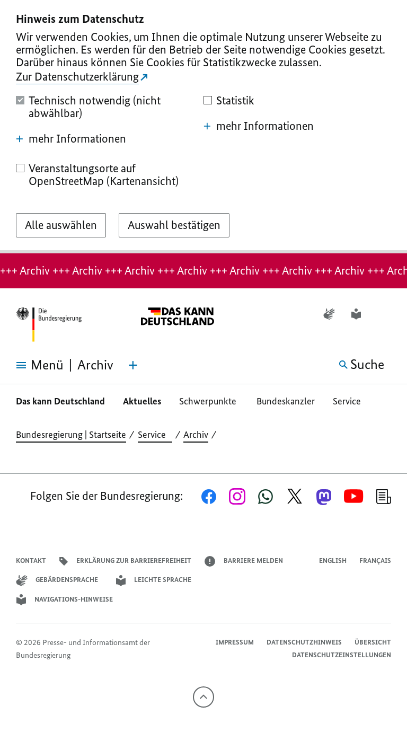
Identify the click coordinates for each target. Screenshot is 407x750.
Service (350, 401)
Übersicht (373, 642)
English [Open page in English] (333, 560)
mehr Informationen (71, 139)
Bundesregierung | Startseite (71, 434)
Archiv (195, 434)
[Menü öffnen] (32, 365)
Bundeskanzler (285, 401)
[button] (384, 314)
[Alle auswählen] (61, 225)
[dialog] (203, 126)
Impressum (235, 642)
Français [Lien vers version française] (375, 560)
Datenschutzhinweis (304, 642)
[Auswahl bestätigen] (174, 225)
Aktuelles (142, 401)
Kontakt (31, 560)
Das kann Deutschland (60, 401)
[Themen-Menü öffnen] (133, 365)
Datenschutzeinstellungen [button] (341, 655)
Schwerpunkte (208, 401)
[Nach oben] (203, 697)
